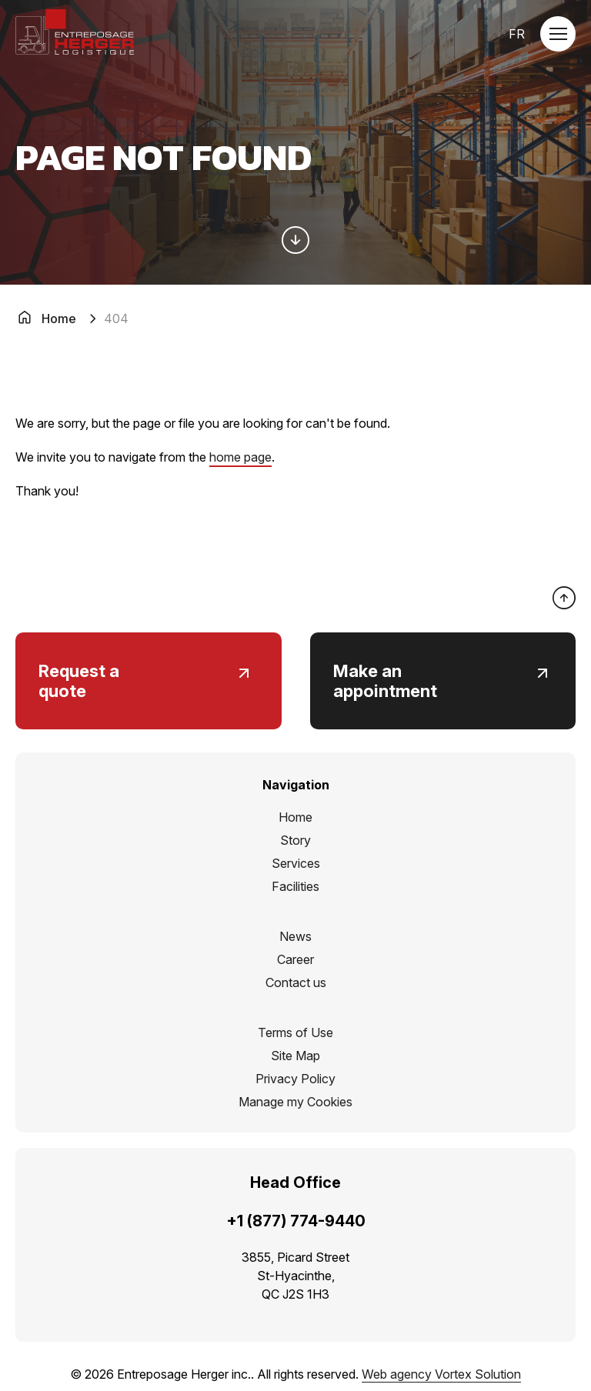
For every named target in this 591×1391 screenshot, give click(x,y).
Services (296, 863)
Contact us (295, 982)
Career (295, 959)
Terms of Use (295, 1032)
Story (295, 840)
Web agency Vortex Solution (441, 1374)
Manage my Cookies (295, 1101)
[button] (558, 34)
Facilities (295, 886)
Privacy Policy (295, 1078)
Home (295, 817)
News (295, 936)
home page (240, 457)
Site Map (295, 1055)
